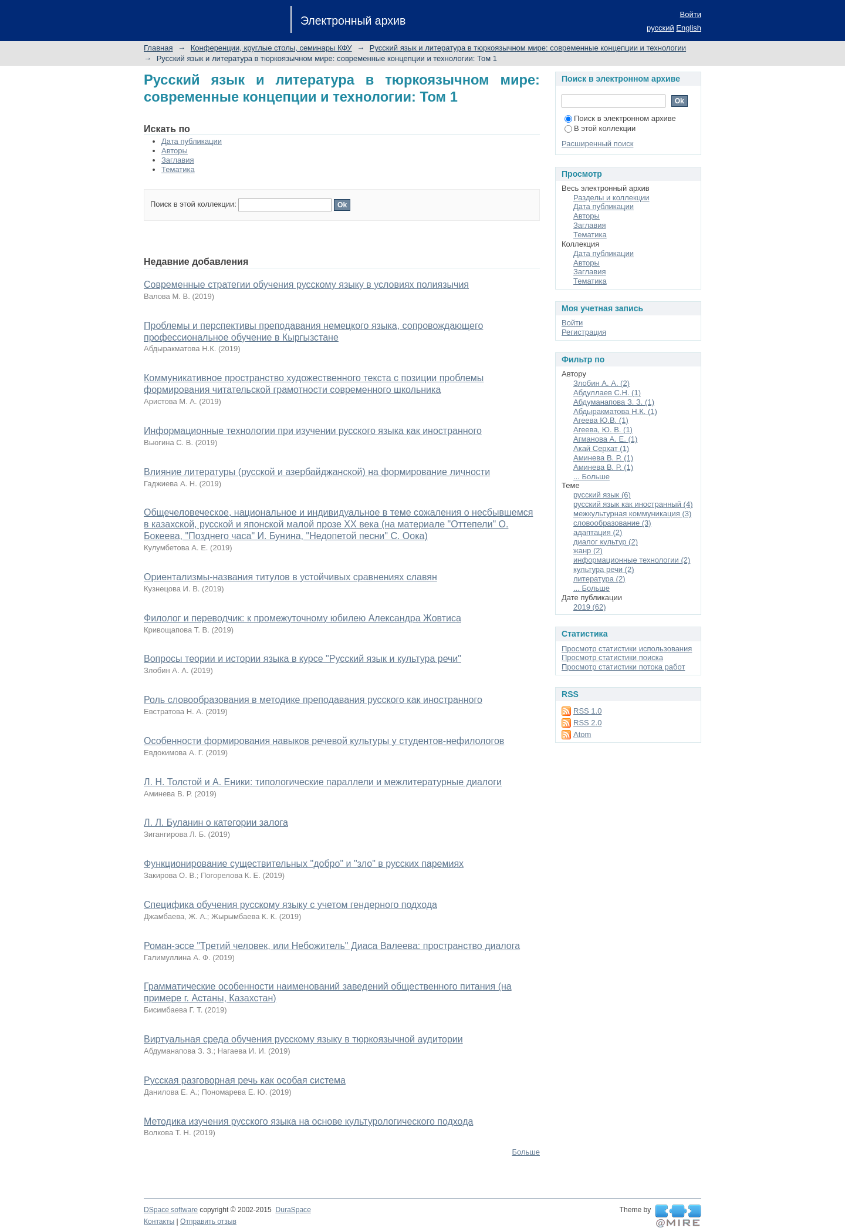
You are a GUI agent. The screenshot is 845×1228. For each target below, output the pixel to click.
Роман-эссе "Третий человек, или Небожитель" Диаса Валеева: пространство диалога (332, 946)
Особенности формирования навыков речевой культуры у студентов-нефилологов (324, 741)
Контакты (159, 1221)
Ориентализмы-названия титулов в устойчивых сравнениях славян (290, 577)
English (688, 27)
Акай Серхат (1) (601, 448)
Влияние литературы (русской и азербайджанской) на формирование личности (317, 472)
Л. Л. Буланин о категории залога (216, 822)
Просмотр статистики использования (627, 648)
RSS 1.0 (587, 710)
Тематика (178, 169)
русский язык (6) (602, 494)
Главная (158, 47)
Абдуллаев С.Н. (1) (607, 392)
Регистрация (584, 332)
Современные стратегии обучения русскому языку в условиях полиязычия (306, 285)
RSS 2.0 (587, 722)
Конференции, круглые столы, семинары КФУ (271, 47)
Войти (690, 14)
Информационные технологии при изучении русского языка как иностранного (313, 431)
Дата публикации (191, 141)
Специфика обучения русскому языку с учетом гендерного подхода (290, 905)
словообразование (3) (612, 523)
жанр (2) (588, 550)
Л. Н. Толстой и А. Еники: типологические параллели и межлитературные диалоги (323, 782)
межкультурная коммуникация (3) (632, 513)
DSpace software (171, 1210)
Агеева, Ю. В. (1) (603, 429)
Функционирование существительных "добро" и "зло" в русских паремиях (304, 864)
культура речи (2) (603, 569)
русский (660, 27)
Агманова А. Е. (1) (605, 439)
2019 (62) (589, 607)
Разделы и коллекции (611, 197)
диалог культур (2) (605, 541)
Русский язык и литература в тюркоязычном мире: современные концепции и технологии (528, 47)
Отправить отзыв (208, 1221)
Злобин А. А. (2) (601, 383)
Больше (526, 1152)
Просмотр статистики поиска (612, 657)
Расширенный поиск (597, 143)
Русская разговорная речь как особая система (245, 1080)
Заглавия (177, 160)
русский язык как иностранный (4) (632, 504)
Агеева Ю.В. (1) (600, 420)
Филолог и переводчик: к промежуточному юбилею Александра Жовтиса (302, 618)
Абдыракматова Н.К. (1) (615, 411)
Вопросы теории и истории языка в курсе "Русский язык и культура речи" (302, 659)
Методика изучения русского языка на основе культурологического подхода (308, 1121)
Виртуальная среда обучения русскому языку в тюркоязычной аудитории (303, 1039)
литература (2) (599, 578)
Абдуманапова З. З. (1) (613, 402)
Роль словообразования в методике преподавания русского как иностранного (313, 700)
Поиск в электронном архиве (620, 118)
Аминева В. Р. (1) (603, 457)
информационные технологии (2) (631, 560)
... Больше (591, 476)
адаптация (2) (597, 532)
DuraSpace (292, 1210)
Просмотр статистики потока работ (623, 666)
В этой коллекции (600, 128)
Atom (582, 734)
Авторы (174, 150)
